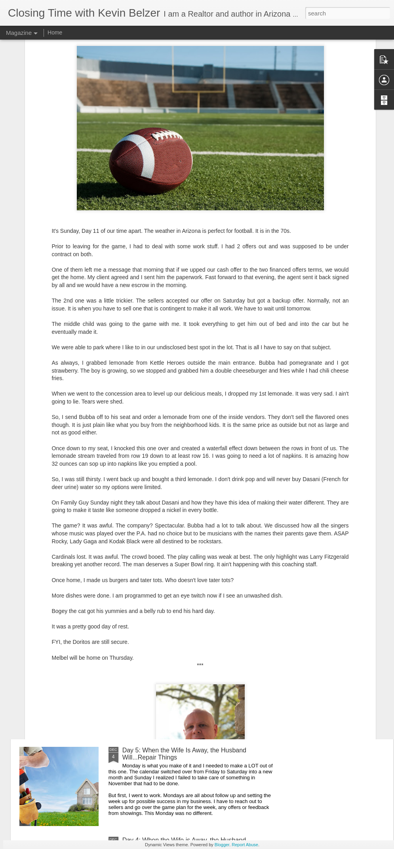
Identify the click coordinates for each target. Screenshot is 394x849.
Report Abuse (245, 844)
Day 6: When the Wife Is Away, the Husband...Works (196, 660)
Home (55, 32)
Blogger (222, 844)
